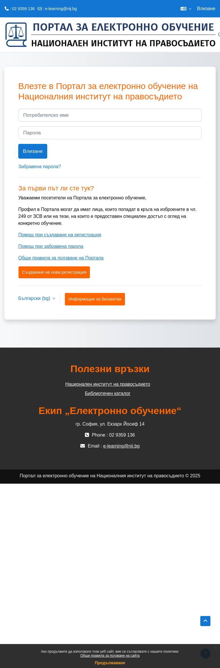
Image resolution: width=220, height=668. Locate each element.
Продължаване (110, 662)
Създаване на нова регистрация (54, 272)
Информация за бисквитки (94, 299)
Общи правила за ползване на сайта (110, 656)
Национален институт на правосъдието (107, 384)
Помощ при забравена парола (50, 246)
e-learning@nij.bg (61, 8)
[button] (186, 8)
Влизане (206, 8)
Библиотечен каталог (107, 393)
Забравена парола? (39, 166)
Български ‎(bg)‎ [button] (34, 298)
